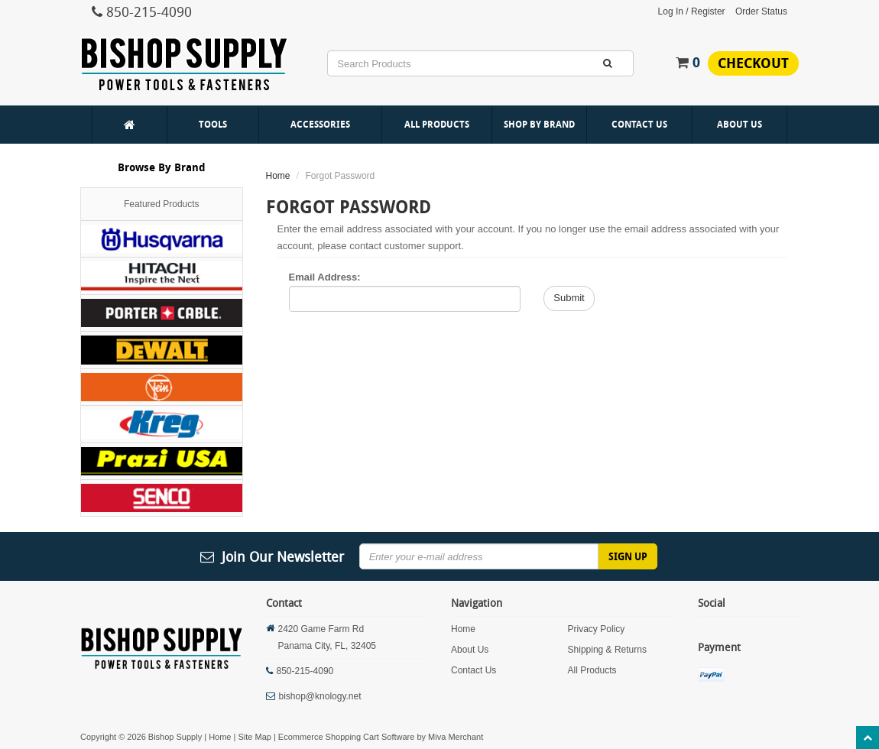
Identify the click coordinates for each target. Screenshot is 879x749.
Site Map (254, 736)
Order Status (761, 11)
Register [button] (708, 11)
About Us (739, 124)
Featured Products (161, 204)
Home (278, 175)
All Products (436, 124)
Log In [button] (670, 11)
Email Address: (325, 277)
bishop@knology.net (320, 696)
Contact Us (639, 124)
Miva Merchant (455, 736)
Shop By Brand (539, 124)
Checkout (753, 63)
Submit (568, 297)
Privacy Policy (596, 629)
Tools (213, 124)
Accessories (320, 124)
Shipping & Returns (607, 649)
